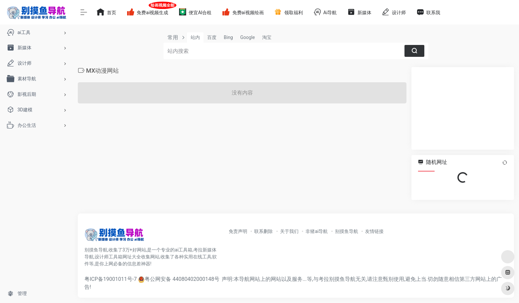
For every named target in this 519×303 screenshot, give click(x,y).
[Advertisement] (462, 108)
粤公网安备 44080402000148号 (182, 279)
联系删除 (263, 231)
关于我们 (289, 231)
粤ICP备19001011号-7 (110, 279)
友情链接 (374, 231)
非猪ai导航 (317, 231)
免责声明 (238, 231)
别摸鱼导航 (346, 231)
